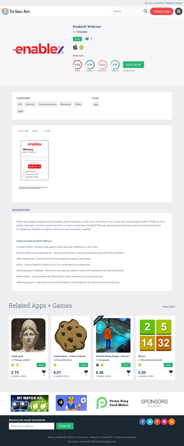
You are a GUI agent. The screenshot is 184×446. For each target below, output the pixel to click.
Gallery (72, 437)
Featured (61, 437)
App (96, 104)
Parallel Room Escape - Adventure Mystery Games (123, 356)
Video (78, 104)
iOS (20, 104)
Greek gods (17, 356)
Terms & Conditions (125, 437)
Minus (141, 356)
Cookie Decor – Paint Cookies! (70, 356)
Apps (20, 111)
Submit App (162, 11)
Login (179, 3)
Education (65, 104)
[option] (34, 161)
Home (51, 437)
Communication (47, 104)
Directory (83, 437)
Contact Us (107, 437)
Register (170, 3)
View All (169, 306)
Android (30, 104)
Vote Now (133, 64)
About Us (94, 437)
